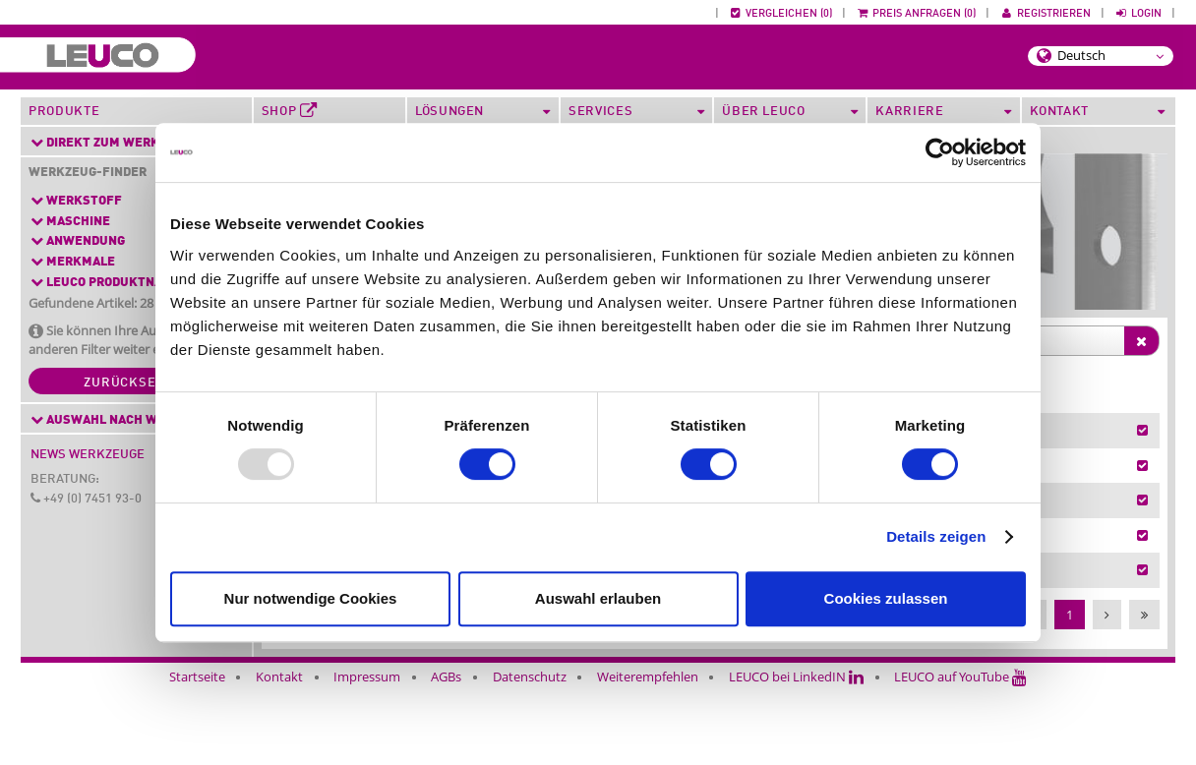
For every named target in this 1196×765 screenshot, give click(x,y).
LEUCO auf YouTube (960, 753)
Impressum (366, 753)
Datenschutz (530, 753)
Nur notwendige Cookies (310, 598)
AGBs (446, 753)
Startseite (197, 753)
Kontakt (279, 753)
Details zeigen (936, 536)
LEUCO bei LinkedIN (796, 753)
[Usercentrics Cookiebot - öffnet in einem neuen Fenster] (940, 152)
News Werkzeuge (87, 454)
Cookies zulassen (886, 598)
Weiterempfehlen (647, 753)
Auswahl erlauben (598, 598)
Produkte (64, 111)
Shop (290, 111)
